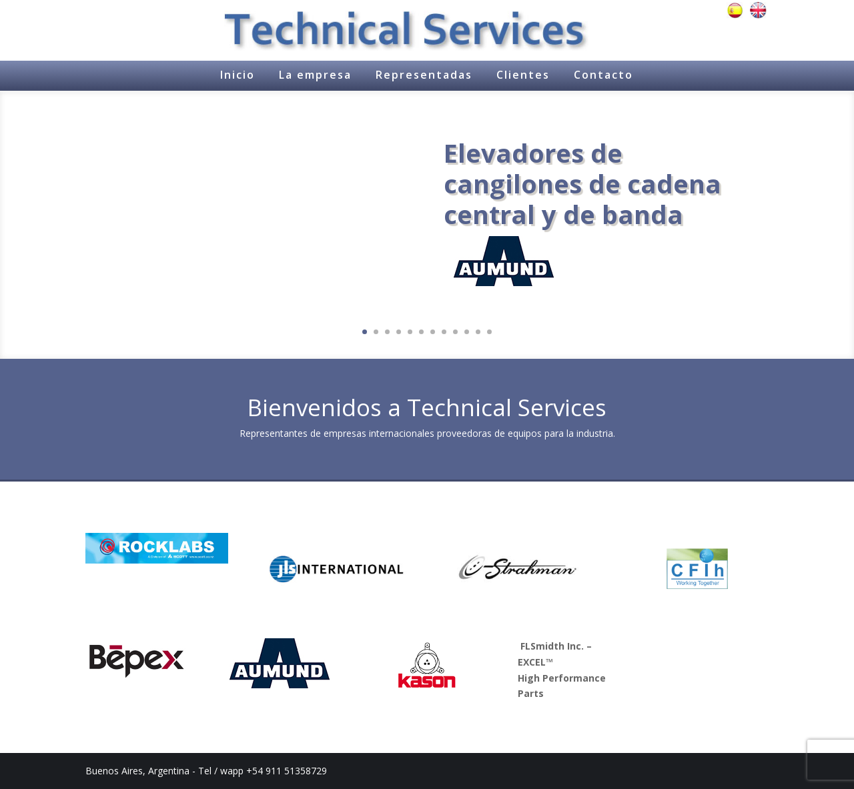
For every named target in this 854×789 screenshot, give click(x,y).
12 (489, 331)
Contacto (603, 74)
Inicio (237, 74)
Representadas (424, 74)
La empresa (315, 74)
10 (466, 331)
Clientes (523, 74)
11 (478, 331)
